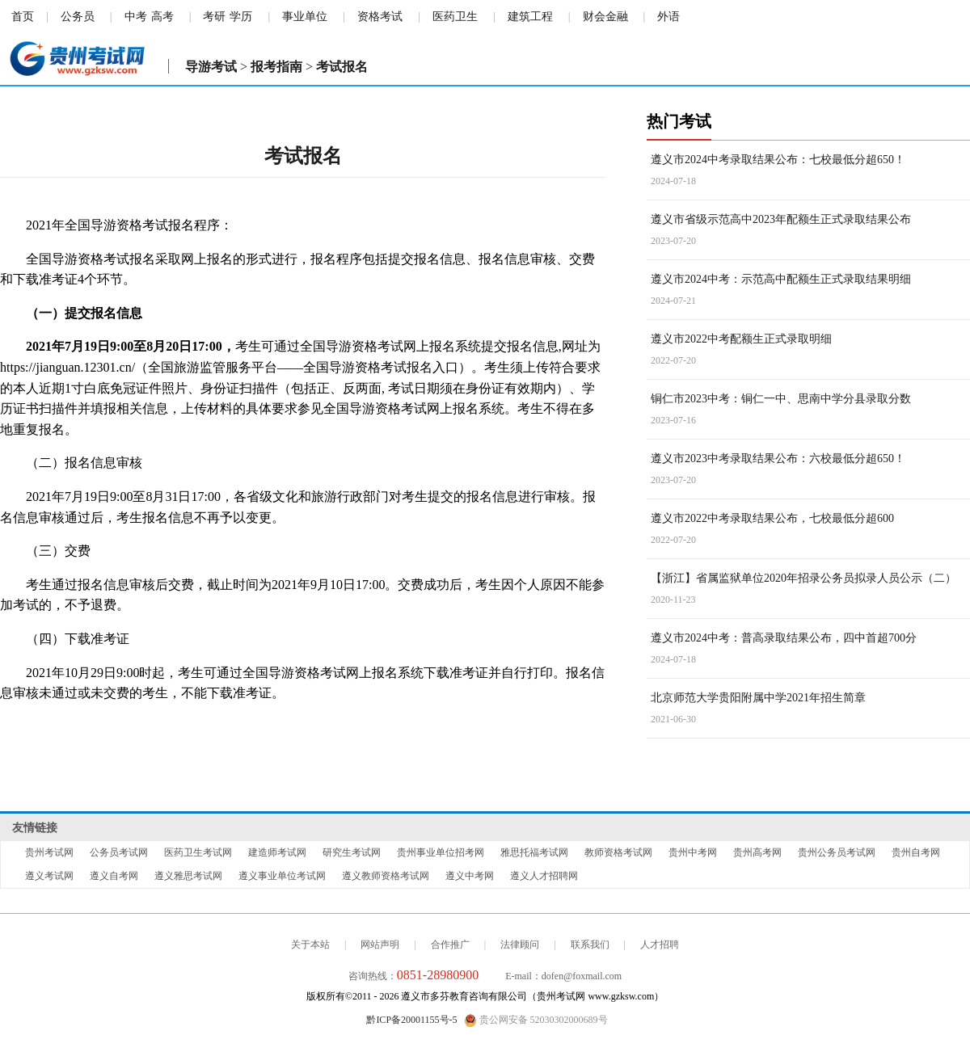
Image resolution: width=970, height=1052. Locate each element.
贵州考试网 (49, 852)
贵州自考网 (916, 852)
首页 (22, 17)
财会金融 (605, 17)
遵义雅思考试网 (188, 876)
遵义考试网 (49, 876)
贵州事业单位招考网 (440, 852)
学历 (241, 17)
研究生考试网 (352, 852)
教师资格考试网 (618, 852)
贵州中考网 (692, 852)
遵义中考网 (469, 876)
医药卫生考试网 (198, 852)
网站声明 (380, 944)
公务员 (78, 17)
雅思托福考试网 (534, 852)
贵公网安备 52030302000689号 (536, 1020)
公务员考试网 (119, 852)
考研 (214, 17)
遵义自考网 (114, 876)
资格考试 (380, 17)
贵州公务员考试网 (836, 852)
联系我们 (590, 944)
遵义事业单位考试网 (282, 876)
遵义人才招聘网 (544, 876)
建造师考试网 (277, 852)
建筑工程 (530, 17)
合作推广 (450, 944)
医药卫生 (455, 17)
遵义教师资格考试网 (385, 876)
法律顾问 (519, 944)
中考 (135, 17)
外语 (668, 17)
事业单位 (304, 17)
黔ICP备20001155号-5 (411, 1019)
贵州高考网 (757, 852)
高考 (162, 17)
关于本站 (310, 944)
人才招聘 (659, 944)
